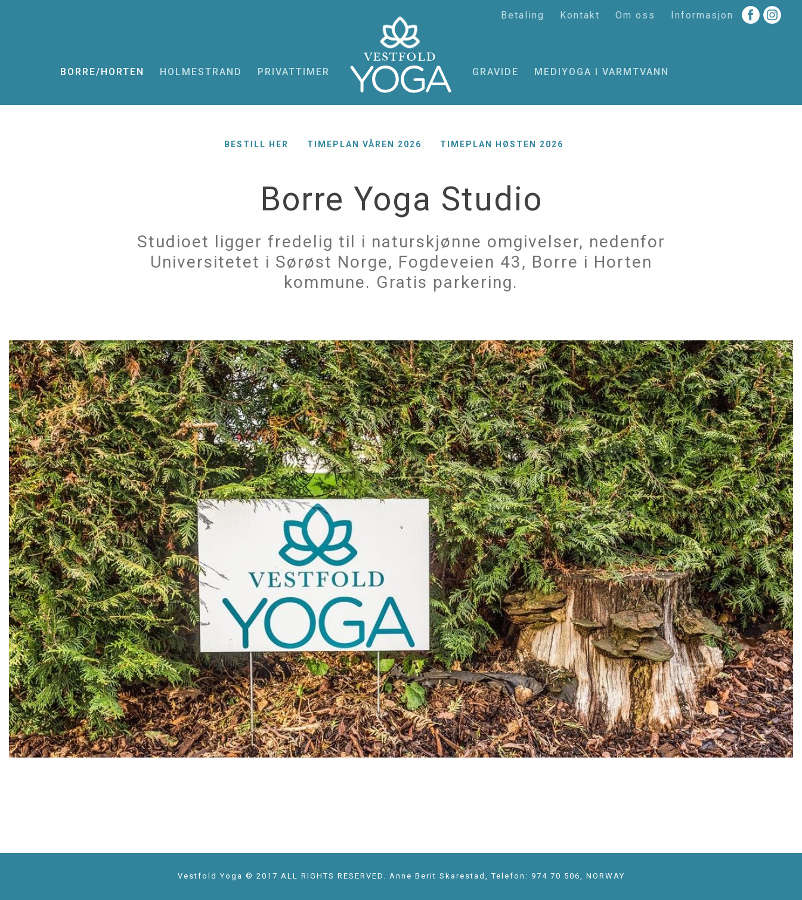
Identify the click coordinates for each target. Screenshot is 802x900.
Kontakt (580, 15)
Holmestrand (201, 71)
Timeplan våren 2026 (364, 144)
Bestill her (256, 144)
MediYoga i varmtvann (601, 71)
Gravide (495, 71)
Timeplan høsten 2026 (501, 144)
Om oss (635, 15)
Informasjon (702, 15)
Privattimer (294, 71)
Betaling (522, 15)
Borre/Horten (102, 71)
